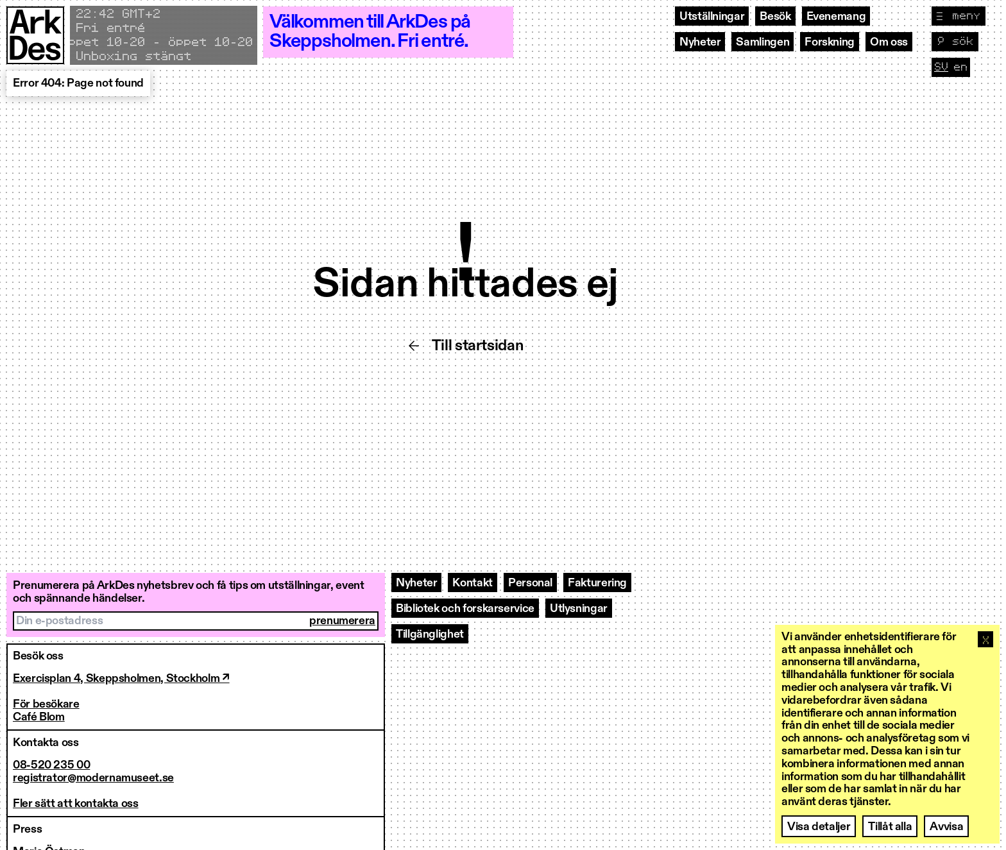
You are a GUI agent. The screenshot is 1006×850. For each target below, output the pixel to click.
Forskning (830, 42)
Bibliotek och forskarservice (465, 609)
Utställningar (711, 16)
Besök (775, 16)
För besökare (46, 704)
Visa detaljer (818, 827)
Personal (530, 583)
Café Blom (39, 717)
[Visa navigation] (958, 16)
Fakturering (597, 583)
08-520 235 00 (51, 765)
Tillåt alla (890, 827)
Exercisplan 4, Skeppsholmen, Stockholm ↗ (121, 678)
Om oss (889, 42)
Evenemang (836, 16)
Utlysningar (579, 609)
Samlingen (762, 42)
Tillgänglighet (430, 634)
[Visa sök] (955, 41)
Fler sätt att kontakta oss (76, 804)
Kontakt (472, 583)
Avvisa (946, 827)
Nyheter (699, 42)
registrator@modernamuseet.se (93, 778)
